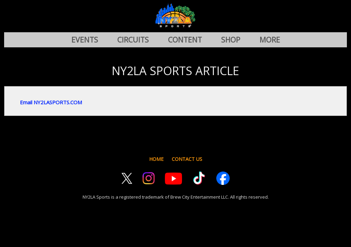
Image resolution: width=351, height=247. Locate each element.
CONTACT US (187, 159)
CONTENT (185, 40)
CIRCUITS (133, 40)
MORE (269, 40)
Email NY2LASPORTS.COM (51, 102)
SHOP (230, 40)
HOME (156, 159)
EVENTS (84, 40)
